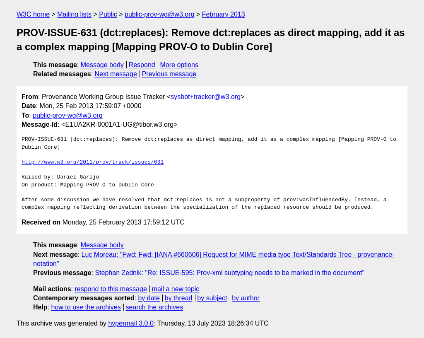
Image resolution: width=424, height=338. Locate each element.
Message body (102, 64)
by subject (212, 298)
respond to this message (111, 288)
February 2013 (223, 14)
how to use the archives (86, 307)
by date (148, 298)
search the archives (154, 307)
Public (108, 14)
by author (246, 298)
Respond (142, 64)
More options (179, 64)
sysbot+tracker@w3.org (206, 96)
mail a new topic (176, 288)
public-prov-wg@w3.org (159, 14)
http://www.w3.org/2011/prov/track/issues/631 (93, 162)
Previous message (169, 73)
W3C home (33, 14)
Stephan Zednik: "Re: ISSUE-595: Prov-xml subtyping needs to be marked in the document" (229, 272)
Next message (116, 73)
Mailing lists (74, 14)
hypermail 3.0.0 (130, 323)
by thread (179, 298)
